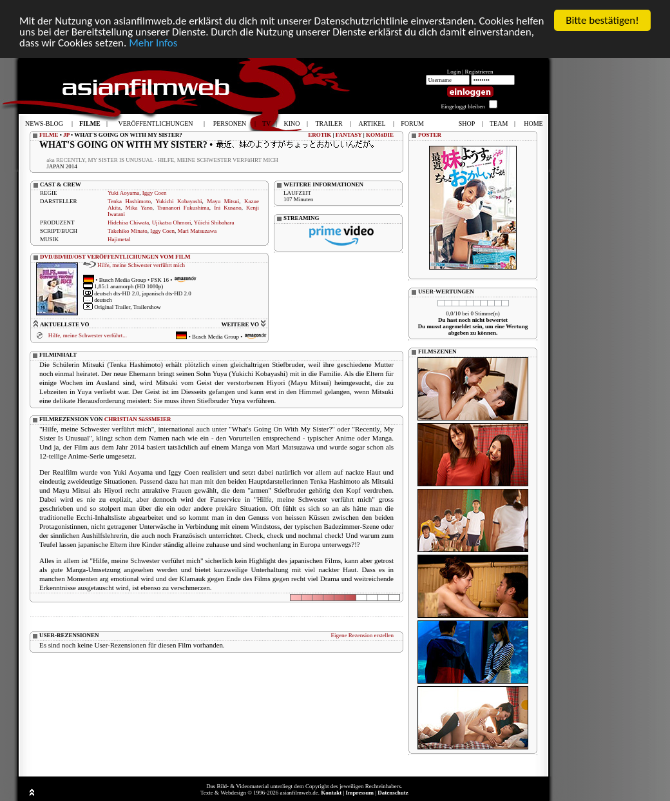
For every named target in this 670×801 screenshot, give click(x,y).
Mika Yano (138, 207)
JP (66, 135)
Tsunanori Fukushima (183, 207)
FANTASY (349, 135)
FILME (49, 135)
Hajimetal (119, 239)
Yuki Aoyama (123, 193)
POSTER (429, 135)
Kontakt (331, 792)
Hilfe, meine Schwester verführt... (87, 335)
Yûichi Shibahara (214, 222)
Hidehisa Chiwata (128, 222)
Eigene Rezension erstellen (362, 634)
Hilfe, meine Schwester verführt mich (141, 264)
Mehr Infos (153, 42)
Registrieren (479, 71)
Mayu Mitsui (223, 201)
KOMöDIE (380, 135)
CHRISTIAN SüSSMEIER (137, 418)
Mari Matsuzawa (196, 231)
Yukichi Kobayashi (178, 201)
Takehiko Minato (128, 231)
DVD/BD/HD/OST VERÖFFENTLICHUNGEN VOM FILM (115, 256)
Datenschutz (393, 792)
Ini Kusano (228, 207)
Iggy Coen (154, 193)
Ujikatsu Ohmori (171, 222)
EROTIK (319, 135)
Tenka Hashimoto (129, 201)
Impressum (360, 792)
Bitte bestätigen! (602, 20)
